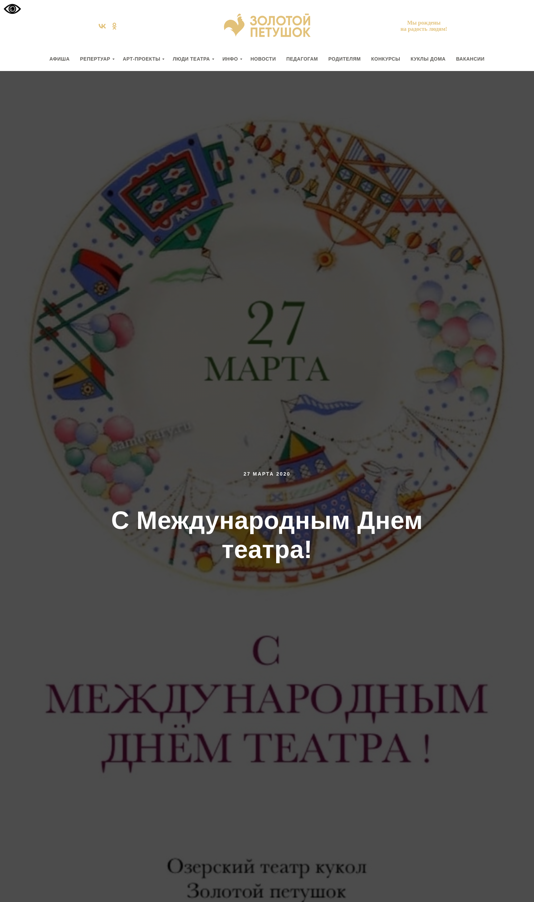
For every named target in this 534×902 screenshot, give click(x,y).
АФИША (59, 59)
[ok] (114, 29)
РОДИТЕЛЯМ (344, 59)
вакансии (470, 59)
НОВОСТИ (263, 59)
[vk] (102, 29)
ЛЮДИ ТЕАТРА (191, 59)
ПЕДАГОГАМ (302, 59)
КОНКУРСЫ (385, 59)
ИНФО (230, 59)
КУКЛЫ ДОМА (427, 59)
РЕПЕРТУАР (95, 59)
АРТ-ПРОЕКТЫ (142, 59)
